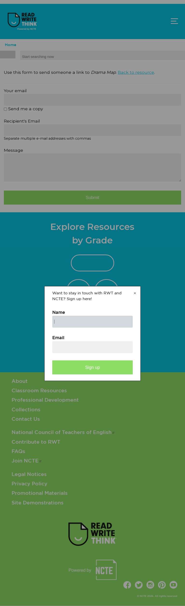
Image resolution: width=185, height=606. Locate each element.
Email (58, 338)
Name (58, 312)
